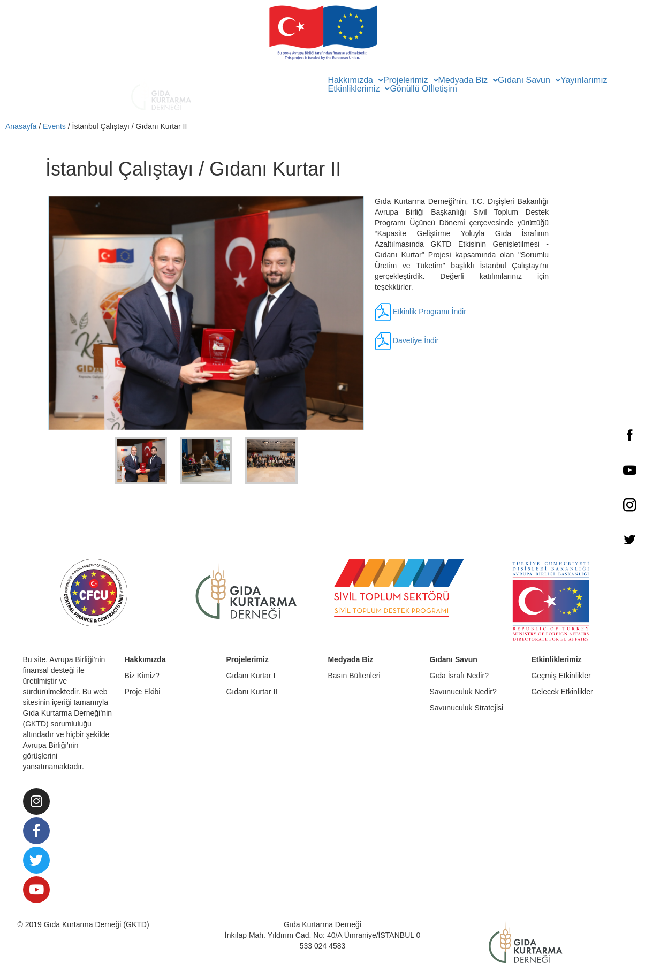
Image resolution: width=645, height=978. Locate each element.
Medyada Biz (468, 80)
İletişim (443, 89)
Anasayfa (20, 126)
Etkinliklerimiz (359, 89)
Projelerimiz (410, 80)
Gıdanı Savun (529, 80)
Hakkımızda (355, 80)
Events (54, 126)
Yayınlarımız (584, 80)
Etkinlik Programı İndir (429, 311)
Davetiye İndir (416, 340)
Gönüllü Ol (410, 89)
